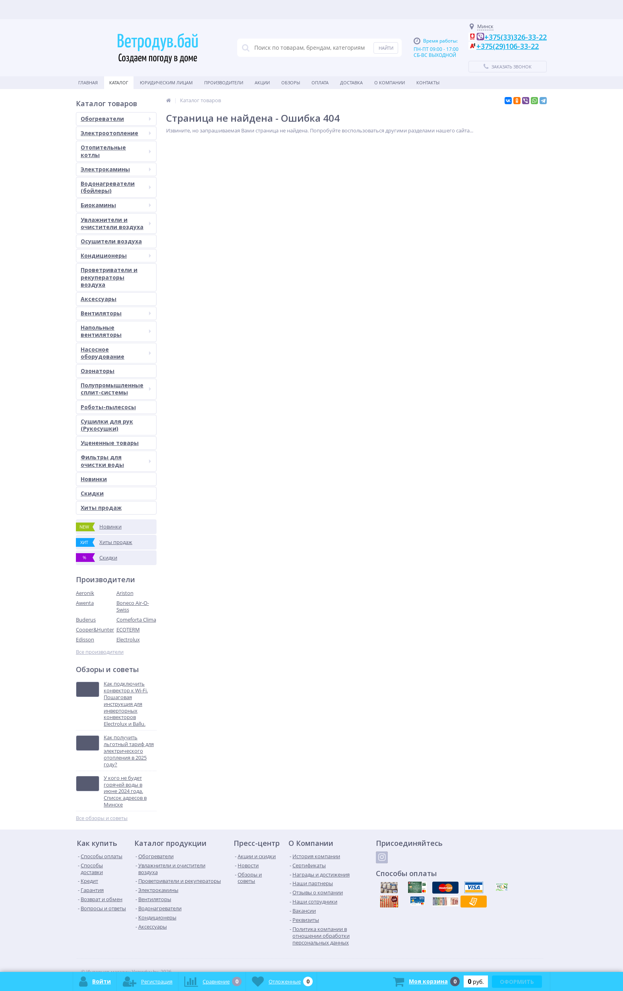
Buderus (86, 619)
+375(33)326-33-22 (515, 37)
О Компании (389, 82)
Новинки (94, 479)
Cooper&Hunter (95, 629)
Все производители (100, 652)
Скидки (92, 493)
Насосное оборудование (116, 353)
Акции (262, 82)
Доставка (351, 82)
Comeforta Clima (136, 619)
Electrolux (128, 639)
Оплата (320, 82)
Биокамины (116, 205)
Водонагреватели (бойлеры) (116, 187)
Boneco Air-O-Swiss (132, 606)
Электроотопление (116, 133)
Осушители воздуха (111, 241)
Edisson (85, 639)
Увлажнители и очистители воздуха (116, 223)
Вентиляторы (116, 313)
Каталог (118, 82)
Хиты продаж (101, 507)
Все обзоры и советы (102, 818)
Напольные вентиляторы (116, 331)
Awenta (85, 602)
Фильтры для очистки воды (116, 460)
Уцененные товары (110, 443)
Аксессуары (98, 299)
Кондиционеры (116, 255)
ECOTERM (128, 629)
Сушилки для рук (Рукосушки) (107, 425)
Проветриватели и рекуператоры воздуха (109, 277)
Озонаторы (97, 371)
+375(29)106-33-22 (507, 46)
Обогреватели (116, 118)
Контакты (427, 82)
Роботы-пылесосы (108, 407)
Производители (223, 82)
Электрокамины (116, 169)
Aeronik (85, 593)
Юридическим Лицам (166, 82)
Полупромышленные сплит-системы (116, 388)
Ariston (125, 593)
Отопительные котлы (116, 151)
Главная (88, 82)
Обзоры (290, 82)
